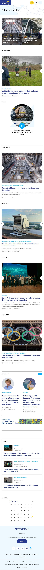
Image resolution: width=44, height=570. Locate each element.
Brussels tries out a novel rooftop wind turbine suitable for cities (20, 245)
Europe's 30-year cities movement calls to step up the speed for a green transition (21, 299)
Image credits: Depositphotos (31, 564)
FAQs (14, 561)
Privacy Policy (33, 561)
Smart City (26, 554)
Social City (34, 554)
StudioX (25, 567)
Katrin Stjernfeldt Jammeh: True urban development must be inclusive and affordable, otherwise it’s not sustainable (31, 401)
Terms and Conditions (23, 561)
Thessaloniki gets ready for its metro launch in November (32, 40)
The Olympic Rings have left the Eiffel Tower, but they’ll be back (21, 356)
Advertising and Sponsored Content (14, 564)
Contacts (9, 561)
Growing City (17, 554)
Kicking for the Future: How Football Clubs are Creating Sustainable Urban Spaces (20, 92)
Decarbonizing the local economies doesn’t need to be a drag (22, 132)
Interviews (4, 3)
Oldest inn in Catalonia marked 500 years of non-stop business (11, 40)
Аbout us (8, 554)
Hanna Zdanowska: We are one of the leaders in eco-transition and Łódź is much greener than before (10, 400)
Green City (22, 557)
